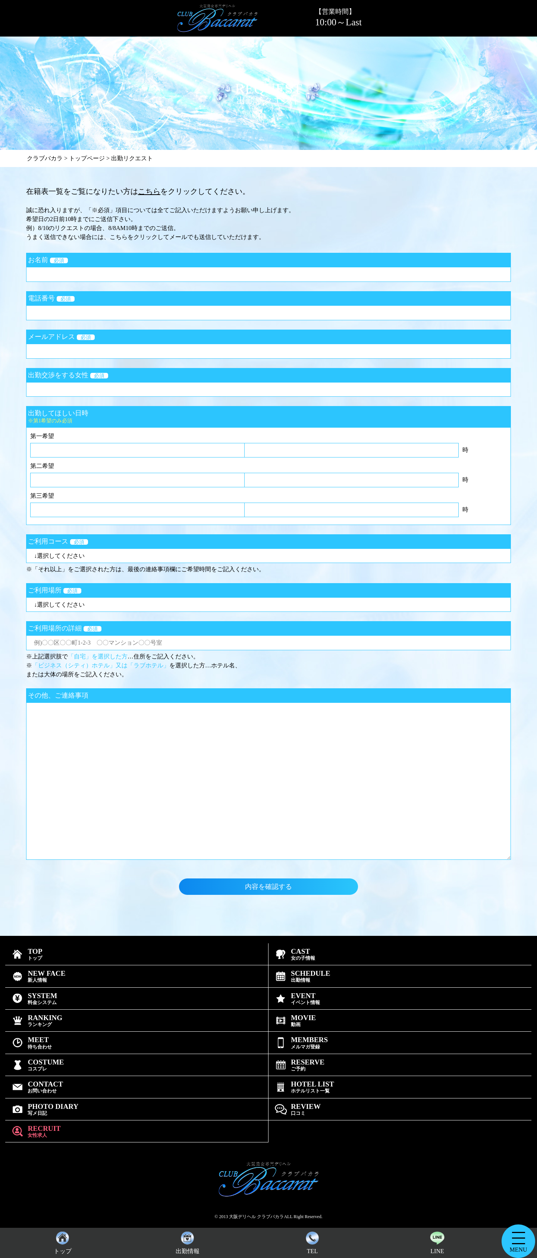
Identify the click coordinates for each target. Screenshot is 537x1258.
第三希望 (42, 496)
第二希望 (42, 466)
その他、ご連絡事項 (58, 695)
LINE (437, 1241)
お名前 (48, 260)
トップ (63, 1241)
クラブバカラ (45, 158)
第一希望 (42, 436)
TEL (312, 1241)
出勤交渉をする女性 (68, 375)
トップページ (87, 158)
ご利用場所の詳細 (64, 628)
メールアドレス (61, 336)
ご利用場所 (54, 590)
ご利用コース (58, 541)
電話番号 (51, 298)
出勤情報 (188, 1241)
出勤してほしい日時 (268, 416)
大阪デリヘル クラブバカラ (256, 1216)
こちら (149, 191)
